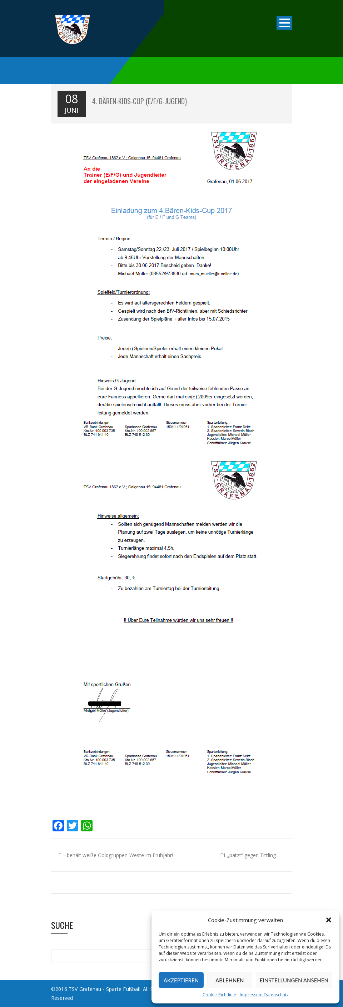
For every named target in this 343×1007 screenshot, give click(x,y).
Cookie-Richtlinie (219, 995)
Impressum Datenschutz (264, 995)
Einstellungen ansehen (294, 980)
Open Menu (284, 23)
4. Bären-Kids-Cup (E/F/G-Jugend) (139, 101)
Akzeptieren (181, 980)
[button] (328, 919)
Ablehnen (229, 980)
